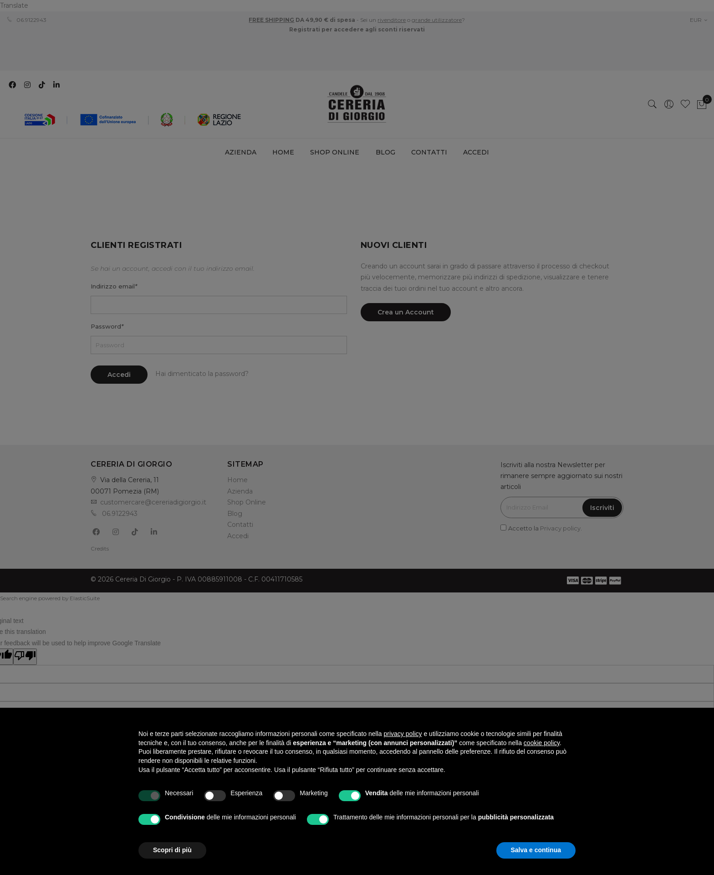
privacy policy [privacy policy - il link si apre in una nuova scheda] (403, 733)
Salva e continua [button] (536, 850)
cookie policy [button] (542, 742)
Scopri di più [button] (172, 850)
